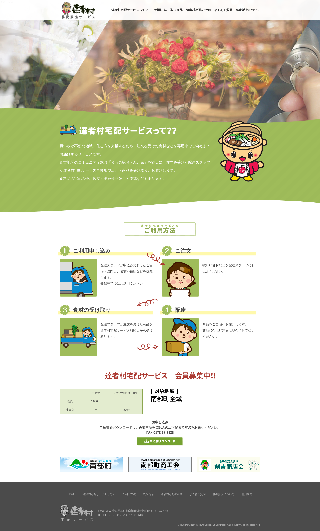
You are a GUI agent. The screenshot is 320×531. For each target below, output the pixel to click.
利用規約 (247, 494)
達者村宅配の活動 (198, 10)
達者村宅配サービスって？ (129, 10)
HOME (72, 494)
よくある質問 (223, 10)
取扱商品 (176, 10)
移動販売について (248, 10)
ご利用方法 (159, 10)
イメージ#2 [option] (6, 1)
